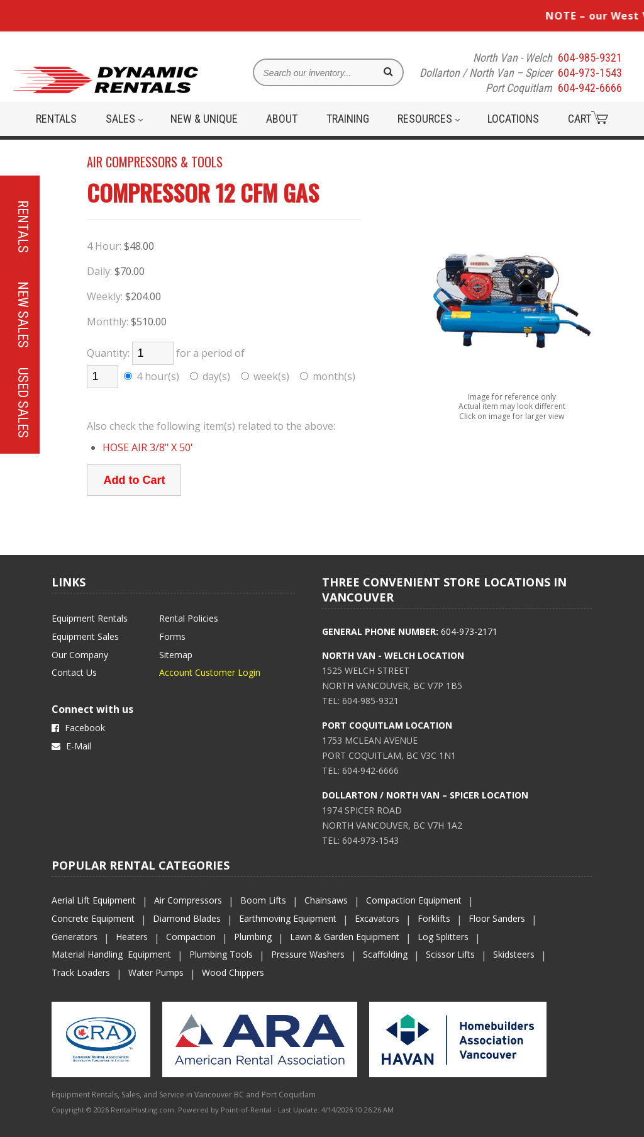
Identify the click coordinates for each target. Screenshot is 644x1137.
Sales (124, 118)
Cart (588, 118)
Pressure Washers (308, 954)
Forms (172, 636)
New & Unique (204, 118)
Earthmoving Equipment (287, 918)
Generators (74, 937)
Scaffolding (385, 954)
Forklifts (434, 918)
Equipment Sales (85, 636)
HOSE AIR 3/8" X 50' (148, 447)
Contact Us (74, 672)
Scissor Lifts (450, 954)
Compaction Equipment (414, 900)
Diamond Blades (187, 918)
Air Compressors (188, 900)
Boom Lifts (263, 900)
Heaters (132, 937)
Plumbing (253, 937)
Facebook (78, 728)
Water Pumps (156, 972)
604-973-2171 (469, 631)
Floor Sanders (497, 918)
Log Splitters (443, 937)
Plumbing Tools (221, 954)
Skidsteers (514, 954)
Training (347, 118)
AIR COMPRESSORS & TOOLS (155, 161)
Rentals (56, 118)
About (281, 118)
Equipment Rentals (90, 618)
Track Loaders (81, 972)
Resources (428, 118)
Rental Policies (188, 618)
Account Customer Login (209, 672)
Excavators (377, 918)
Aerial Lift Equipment (94, 900)
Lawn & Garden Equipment (344, 937)
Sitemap (175, 655)
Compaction (191, 937)
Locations (513, 118)
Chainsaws (326, 900)
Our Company (80, 655)
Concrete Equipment (93, 918)
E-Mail (71, 746)
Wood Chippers (233, 972)
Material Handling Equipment (111, 954)
